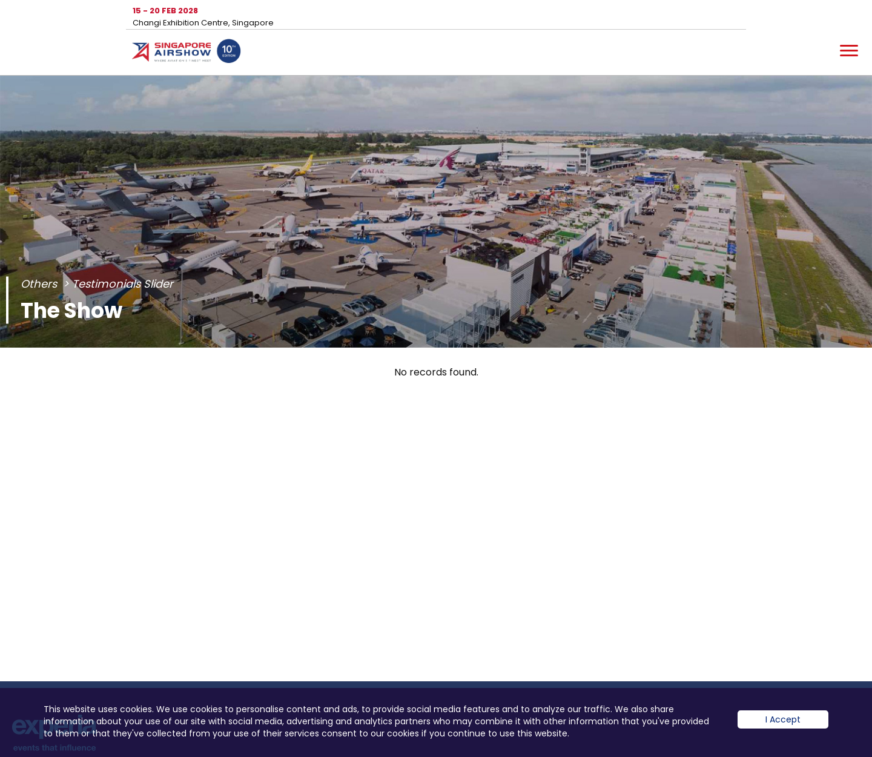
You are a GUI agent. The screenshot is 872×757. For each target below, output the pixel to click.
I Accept (783, 728)
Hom (186, 53)
